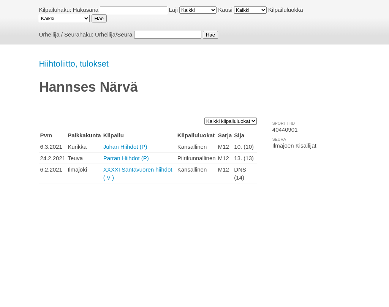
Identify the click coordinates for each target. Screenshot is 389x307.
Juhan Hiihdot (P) (125, 146)
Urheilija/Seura (113, 34)
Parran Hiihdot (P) (126, 158)
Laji (173, 9)
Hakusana (86, 9)
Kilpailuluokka (285, 9)
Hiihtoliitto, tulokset (73, 63)
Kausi (225, 9)
